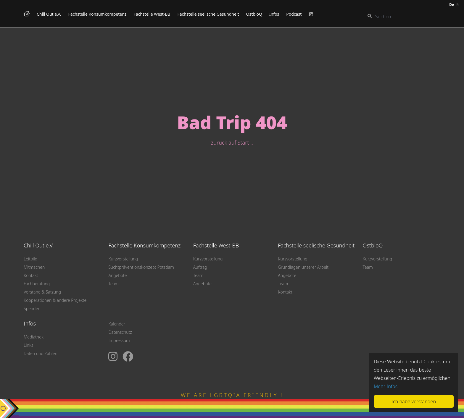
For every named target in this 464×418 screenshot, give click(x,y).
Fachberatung (37, 283)
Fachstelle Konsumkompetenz (97, 14)
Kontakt (31, 275)
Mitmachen (34, 267)
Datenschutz (120, 332)
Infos (274, 14)
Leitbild (30, 259)
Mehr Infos (385, 386)
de (451, 4)
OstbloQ (254, 14)
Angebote (117, 275)
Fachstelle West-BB (151, 14)
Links (28, 345)
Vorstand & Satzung (42, 292)
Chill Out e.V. (49, 14)
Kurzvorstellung (123, 259)
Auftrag (200, 267)
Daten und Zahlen (40, 353)
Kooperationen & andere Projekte (55, 300)
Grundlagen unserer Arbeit (303, 267)
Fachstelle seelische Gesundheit (208, 14)
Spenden (32, 308)
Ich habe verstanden (414, 401)
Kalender (116, 324)
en (458, 4)
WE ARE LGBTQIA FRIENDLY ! (232, 394)
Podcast (294, 14)
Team (113, 283)
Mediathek (34, 337)
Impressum (119, 340)
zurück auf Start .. (232, 142)
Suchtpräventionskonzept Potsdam (141, 267)
